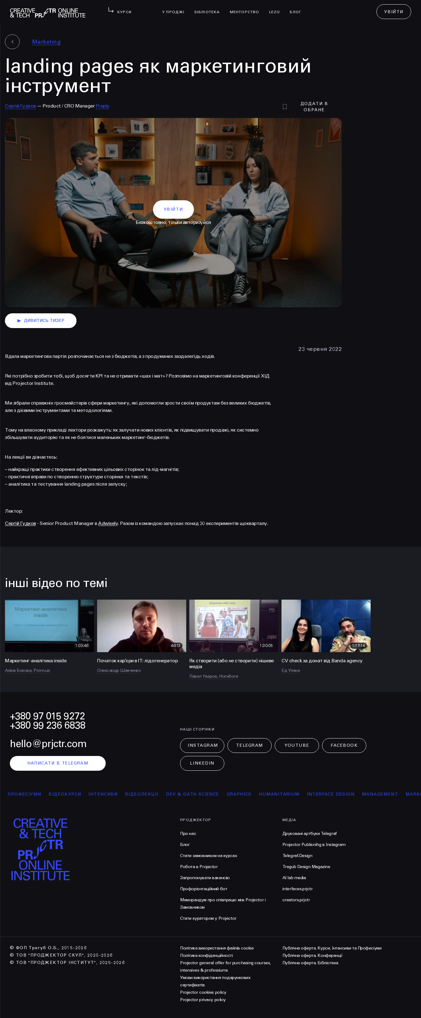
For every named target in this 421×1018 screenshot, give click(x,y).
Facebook (344, 745)
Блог (298, 8)
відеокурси (70, 794)
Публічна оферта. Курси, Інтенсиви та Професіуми (331, 948)
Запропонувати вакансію (205, 877)
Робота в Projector (199, 866)
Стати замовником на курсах (208, 855)
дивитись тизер (41, 321)
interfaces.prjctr (297, 888)
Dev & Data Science (197, 794)
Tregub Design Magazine (306, 866)
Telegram (249, 745)
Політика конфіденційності (206, 955)
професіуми (29, 794)
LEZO (277, 8)
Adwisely (108, 523)
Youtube (297, 745)
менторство (247, 8)
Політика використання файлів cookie (217, 948)
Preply (102, 106)
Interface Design (336, 794)
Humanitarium (284, 794)
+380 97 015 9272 (47, 716)
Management (385, 794)
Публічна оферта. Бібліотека (310, 962)
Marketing (46, 41)
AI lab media (294, 877)
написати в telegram (58, 763)
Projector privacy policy (203, 999)
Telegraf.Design (297, 855)
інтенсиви (108, 794)
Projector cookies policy (203, 992)
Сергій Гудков (20, 106)
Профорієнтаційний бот (203, 888)
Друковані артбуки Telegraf (309, 833)
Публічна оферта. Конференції (312, 955)
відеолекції (147, 794)
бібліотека (210, 8)
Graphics (244, 794)
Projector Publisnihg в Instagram (314, 844)
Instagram (203, 745)
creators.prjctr (296, 899)
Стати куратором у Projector (208, 918)
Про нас (188, 833)
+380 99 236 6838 (47, 725)
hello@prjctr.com (48, 744)
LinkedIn (202, 763)
